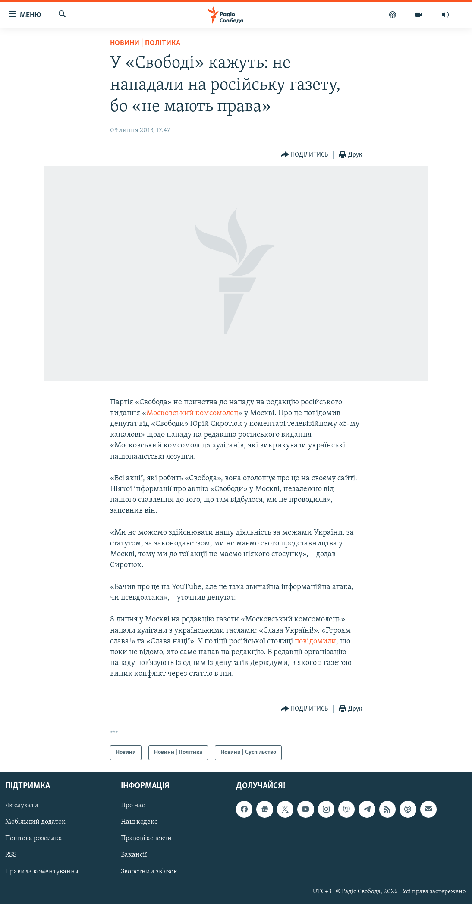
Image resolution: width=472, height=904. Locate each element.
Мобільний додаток (35, 822)
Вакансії (134, 854)
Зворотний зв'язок (149, 871)
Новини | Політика (145, 43)
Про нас (133, 805)
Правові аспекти (146, 838)
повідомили (315, 641)
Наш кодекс (139, 822)
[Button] (304, 155)
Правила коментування (42, 871)
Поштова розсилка (33, 838)
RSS (11, 854)
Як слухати (21, 805)
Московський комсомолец (192, 413)
